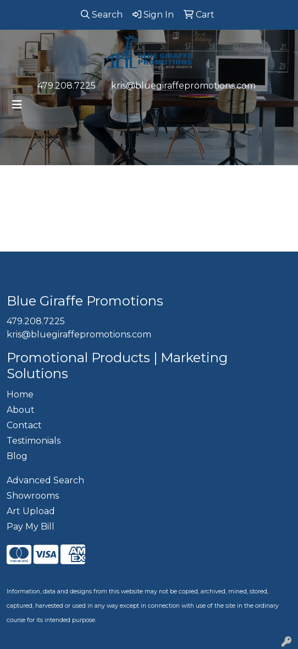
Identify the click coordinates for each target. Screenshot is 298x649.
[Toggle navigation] (17, 104)
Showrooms (33, 495)
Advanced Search (45, 480)
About (21, 410)
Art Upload (31, 511)
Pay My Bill (30, 526)
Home (20, 394)
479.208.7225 (66, 85)
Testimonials (33, 440)
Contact (24, 425)
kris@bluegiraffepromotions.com (183, 85)
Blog (17, 456)
